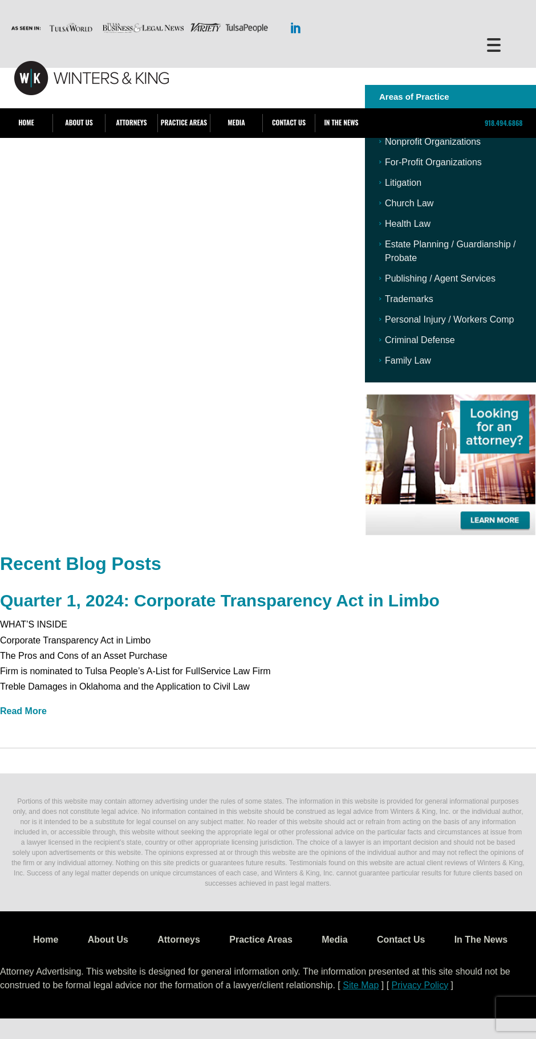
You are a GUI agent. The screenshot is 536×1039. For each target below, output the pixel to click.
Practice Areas (184, 122)
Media (236, 122)
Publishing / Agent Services (440, 278)
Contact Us (289, 122)
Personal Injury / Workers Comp (449, 319)
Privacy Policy (420, 985)
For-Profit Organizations (433, 162)
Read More (23, 711)
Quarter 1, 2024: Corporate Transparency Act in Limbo (220, 600)
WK (91, 78)
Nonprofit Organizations (433, 141)
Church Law (409, 203)
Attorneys (131, 122)
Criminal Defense (420, 340)
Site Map (361, 985)
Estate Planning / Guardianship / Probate (450, 251)
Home (26, 122)
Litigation (403, 183)
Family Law (408, 360)
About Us (78, 122)
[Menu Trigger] (493, 44)
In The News (341, 122)
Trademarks (409, 299)
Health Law (408, 224)
